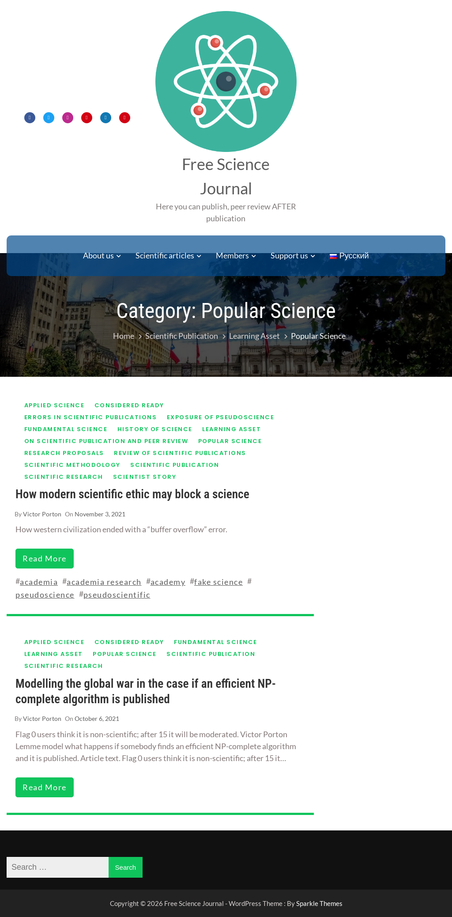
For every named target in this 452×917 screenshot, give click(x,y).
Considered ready (129, 405)
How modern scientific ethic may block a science (132, 494)
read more (45, 558)
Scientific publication (174, 465)
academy (168, 582)
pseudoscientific (117, 594)
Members (232, 255)
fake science (218, 582)
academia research (104, 582)
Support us (289, 255)
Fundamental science (66, 429)
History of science (154, 429)
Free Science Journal (226, 176)
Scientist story (145, 477)
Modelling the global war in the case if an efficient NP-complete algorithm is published (145, 692)
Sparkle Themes (319, 903)
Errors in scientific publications (90, 417)
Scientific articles (165, 255)
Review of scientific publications (180, 453)
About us (98, 255)
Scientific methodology (72, 465)
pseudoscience (45, 594)
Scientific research (63, 477)
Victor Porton (42, 514)
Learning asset (231, 429)
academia (39, 582)
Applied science (54, 405)
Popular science (230, 441)
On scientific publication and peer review (106, 441)
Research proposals (64, 453)
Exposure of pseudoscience (221, 417)
